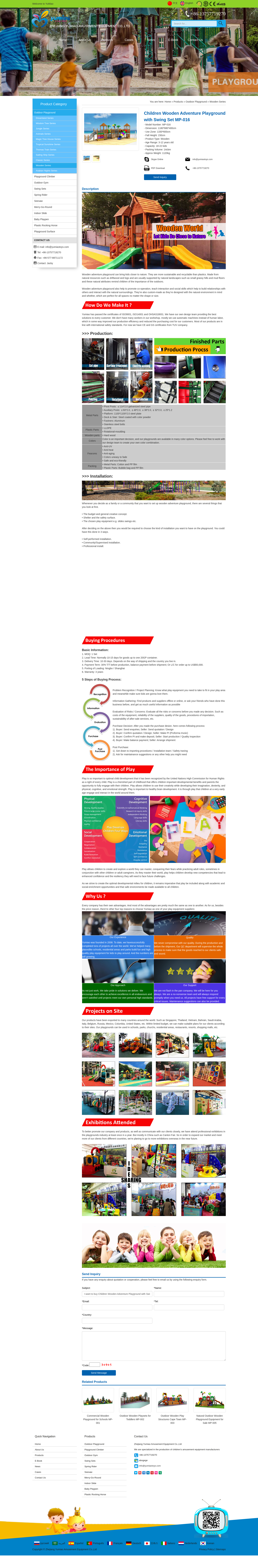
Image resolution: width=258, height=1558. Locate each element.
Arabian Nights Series (46, 170)
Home (63, 40)
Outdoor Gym (41, 182)
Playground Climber (44, 176)
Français (115, 1543)
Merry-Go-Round (43, 207)
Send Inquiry (160, 177)
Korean (207, 1543)
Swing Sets (40, 188)
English (186, 3)
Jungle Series (42, 128)
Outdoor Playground (44, 112)
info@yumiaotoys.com (57, 247)
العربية (58, 1543)
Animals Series (43, 134)
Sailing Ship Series (45, 155)
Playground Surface (44, 231)
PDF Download (154, 168)
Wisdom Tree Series (46, 123)
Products (107, 40)
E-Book (173, 40)
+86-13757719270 (197, 168)
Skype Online (153, 159)
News (151, 40)
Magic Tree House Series (48, 139)
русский (41, 1543)
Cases (129, 40)
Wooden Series (43, 165)
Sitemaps (221, 1549)
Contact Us (195, 40)
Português (95, 1543)
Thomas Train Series (46, 149)
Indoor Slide (40, 213)
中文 (173, 3)
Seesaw (38, 201)
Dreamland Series (45, 118)
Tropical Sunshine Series (48, 144)
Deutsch (133, 1543)
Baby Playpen (41, 219)
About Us (85, 40)
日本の (151, 1543)
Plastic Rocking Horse (46, 225)
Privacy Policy (206, 1549)
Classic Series (43, 160)
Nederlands (187, 1543)
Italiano (168, 1543)
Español (76, 1543)
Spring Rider (40, 194)
